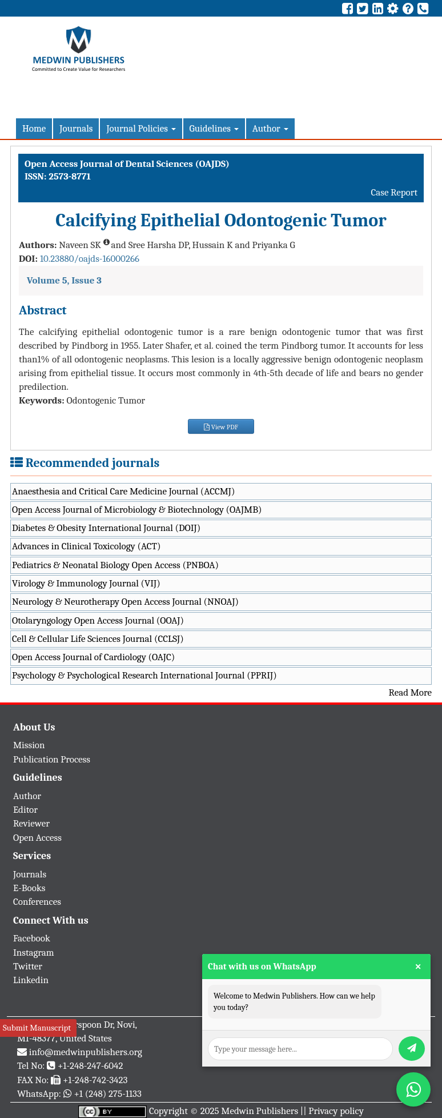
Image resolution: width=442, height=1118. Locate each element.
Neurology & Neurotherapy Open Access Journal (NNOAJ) (125, 601)
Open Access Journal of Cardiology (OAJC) (93, 657)
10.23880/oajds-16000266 (89, 258)
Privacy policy (336, 1110)
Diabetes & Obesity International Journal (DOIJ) (106, 527)
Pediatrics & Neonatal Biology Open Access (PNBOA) (115, 565)
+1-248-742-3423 (95, 1080)
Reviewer (31, 823)
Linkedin (31, 980)
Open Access (37, 837)
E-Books (29, 888)
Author (270, 128)
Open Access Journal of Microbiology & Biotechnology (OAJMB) (137, 509)
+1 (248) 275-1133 (107, 1093)
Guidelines (214, 128)
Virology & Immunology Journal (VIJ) (86, 583)
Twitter (27, 966)
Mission (29, 745)
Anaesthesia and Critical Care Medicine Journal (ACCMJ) (123, 491)
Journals (76, 128)
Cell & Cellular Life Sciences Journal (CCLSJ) (98, 638)
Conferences (37, 901)
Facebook (31, 938)
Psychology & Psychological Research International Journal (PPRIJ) (144, 675)
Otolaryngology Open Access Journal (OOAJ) (98, 620)
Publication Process (51, 759)
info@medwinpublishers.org (85, 1052)
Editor (25, 809)
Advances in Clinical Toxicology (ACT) (86, 546)
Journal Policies (140, 128)
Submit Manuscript (37, 1028)
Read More (410, 692)
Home (34, 128)
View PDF (221, 427)
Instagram (33, 952)
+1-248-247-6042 (90, 1065)
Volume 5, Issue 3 (64, 280)
